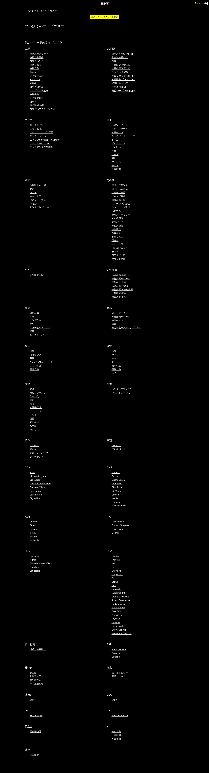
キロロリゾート (120, 128)
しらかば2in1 (118, 196)
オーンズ (116, 161)
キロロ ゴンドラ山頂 (122, 76)
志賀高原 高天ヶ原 (121, 275)
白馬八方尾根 (37, 57)
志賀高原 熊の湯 (120, 286)
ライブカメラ (40, 10)
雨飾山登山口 (37, 275)
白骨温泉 (116, 233)
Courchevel (35, 567)
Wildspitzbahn (119, 505)
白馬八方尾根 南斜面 (122, 53)
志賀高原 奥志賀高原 (122, 289)
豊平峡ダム (35, 680)
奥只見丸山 (117, 236)
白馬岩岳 (34, 68)
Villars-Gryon (118, 480)
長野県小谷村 (37, 76)
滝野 (114, 150)
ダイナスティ (118, 143)
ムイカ (115, 373)
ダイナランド (37, 456)
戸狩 (32, 324)
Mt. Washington (38, 476)
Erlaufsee (34, 529)
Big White (35, 480)
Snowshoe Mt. (119, 629)
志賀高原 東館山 (120, 297)
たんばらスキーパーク (41, 362)
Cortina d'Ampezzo (121, 525)
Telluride (116, 622)
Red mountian (118, 604)
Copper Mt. (117, 574)
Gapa (114, 699)
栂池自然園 (35, 64)
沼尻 (32, 418)
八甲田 (33, 426)
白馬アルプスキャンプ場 (42, 109)
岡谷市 (115, 240)
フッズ (115, 154)
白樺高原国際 (118, 200)
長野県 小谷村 (37, 105)
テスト (115, 251)
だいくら (34, 429)
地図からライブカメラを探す (105, 17)
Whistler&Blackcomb (40, 483)
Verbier (115, 498)
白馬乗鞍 (34, 94)
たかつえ (34, 396)
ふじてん (116, 211)
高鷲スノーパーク (39, 453)
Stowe (115, 581)
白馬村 (33, 101)
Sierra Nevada (119, 649)
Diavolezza (117, 487)
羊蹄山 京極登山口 (121, 64)
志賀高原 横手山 (120, 293)
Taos (114, 567)
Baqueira (116, 653)
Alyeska (116, 618)
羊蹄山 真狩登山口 (121, 68)
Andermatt (117, 483)
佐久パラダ (117, 222)
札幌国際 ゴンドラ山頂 (123, 79)
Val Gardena (118, 521)
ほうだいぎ (35, 354)
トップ (28, 10)
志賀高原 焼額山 (120, 282)
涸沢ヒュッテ (118, 676)
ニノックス (35, 411)
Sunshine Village (38, 487)
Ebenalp (116, 502)
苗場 (114, 351)
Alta (114, 585)
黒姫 (114, 324)
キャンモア (35, 196)
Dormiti (115, 532)
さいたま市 (117, 244)
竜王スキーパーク (39, 335)
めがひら (116, 445)
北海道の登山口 (120, 57)
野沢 (32, 331)
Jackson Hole (118, 607)
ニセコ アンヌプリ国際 (41, 132)
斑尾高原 (34, 313)
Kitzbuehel (35, 540)
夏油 (32, 389)
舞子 (114, 362)
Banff (32, 472)
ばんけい (116, 147)
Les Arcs (34, 556)
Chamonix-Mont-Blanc (41, 563)
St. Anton (34, 525)
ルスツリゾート (120, 125)
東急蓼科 (116, 229)
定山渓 (33, 672)
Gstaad (115, 494)
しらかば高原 (118, 192)
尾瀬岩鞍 (34, 369)
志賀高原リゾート (121, 278)
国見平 (33, 414)
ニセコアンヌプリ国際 (41, 147)
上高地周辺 (117, 735)
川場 (32, 351)
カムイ (33, 192)
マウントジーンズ (121, 392)
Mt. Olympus (36, 715)
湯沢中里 (116, 365)
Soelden (34, 521)
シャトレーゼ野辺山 (122, 207)
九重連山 (116, 739)
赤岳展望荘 (117, 225)
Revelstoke (35, 491)
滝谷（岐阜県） (38, 649)
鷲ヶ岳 (33, 449)
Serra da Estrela (120, 715)
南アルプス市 (118, 255)
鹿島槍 (33, 83)
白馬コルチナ (37, 61)
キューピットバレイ (40, 327)
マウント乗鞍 (118, 259)
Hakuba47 (35, 79)
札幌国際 (116, 169)
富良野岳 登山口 (120, 83)
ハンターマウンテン (122, 389)
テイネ (115, 165)
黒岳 (32, 188)
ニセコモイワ (37, 125)
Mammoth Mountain (122, 633)
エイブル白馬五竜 (39, 90)
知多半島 (116, 731)
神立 (114, 358)
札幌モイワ (117, 132)
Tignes (33, 559)
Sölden (33, 536)
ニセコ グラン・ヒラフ (123, 136)
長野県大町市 (37, 98)
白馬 (114, 61)
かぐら (115, 354)
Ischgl (32, 532)
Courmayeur (117, 529)
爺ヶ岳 (33, 72)
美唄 (114, 158)
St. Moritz (116, 491)
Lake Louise (36, 494)
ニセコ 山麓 (36, 128)
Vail (113, 563)
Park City (116, 611)
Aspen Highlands (120, 596)
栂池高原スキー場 (39, 53)
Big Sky (115, 556)
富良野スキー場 (38, 185)
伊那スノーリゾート (122, 214)
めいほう (34, 445)
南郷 (32, 400)
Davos (115, 476)
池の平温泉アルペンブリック (126, 327)
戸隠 (32, 316)
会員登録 (198, 3)
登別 (32, 699)
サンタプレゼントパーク (42, 207)
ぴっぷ (33, 203)
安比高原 (34, 422)
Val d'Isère (35, 570)
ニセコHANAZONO (40, 143)
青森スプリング (38, 392)
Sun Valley (117, 615)
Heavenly (116, 589)
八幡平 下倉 (36, 407)
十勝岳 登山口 (119, 87)
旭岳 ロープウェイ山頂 (123, 90)
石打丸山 (116, 369)
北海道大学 (35, 676)
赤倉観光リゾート (121, 316)
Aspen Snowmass (121, 600)
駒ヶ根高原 (117, 218)
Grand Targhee (119, 626)
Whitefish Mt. (118, 593)
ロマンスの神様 (120, 188)
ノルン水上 (35, 365)
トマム (115, 139)
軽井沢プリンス (120, 185)
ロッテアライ (118, 313)
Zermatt (116, 472)
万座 (32, 358)
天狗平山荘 (35, 731)
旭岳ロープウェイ (39, 200)
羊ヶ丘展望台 (37, 683)
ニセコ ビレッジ (38, 136)
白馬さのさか (37, 87)
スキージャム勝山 (121, 203)
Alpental (116, 559)
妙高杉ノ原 (117, 320)
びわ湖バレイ (118, 449)
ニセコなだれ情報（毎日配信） (46, 139)
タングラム (35, 320)
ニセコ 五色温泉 (120, 72)
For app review (119, 248)
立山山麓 (34, 754)
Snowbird (116, 570)
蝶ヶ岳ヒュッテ (120, 672)
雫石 (32, 403)
